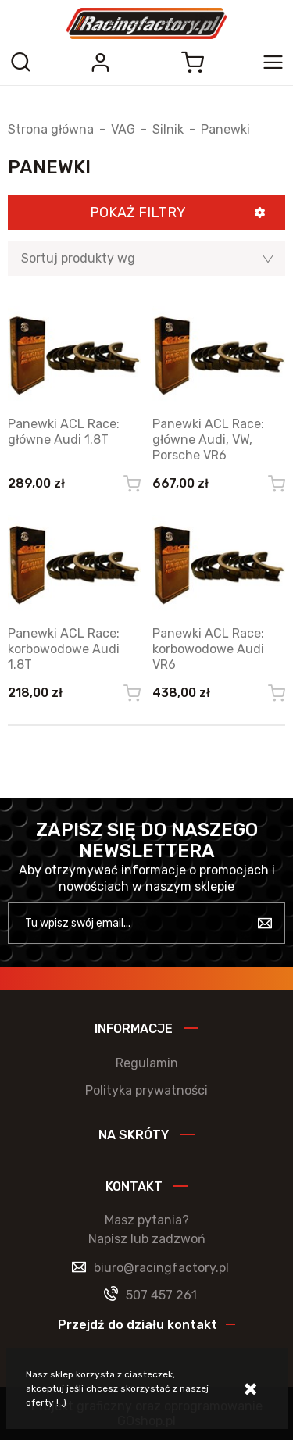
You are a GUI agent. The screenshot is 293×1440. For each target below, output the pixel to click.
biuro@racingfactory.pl (161, 1267)
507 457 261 (161, 1295)
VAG (123, 130)
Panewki (225, 130)
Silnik (168, 130)
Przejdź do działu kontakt (137, 1324)
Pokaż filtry (138, 212)
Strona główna (51, 130)
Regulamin (147, 1063)
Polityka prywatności (146, 1090)
